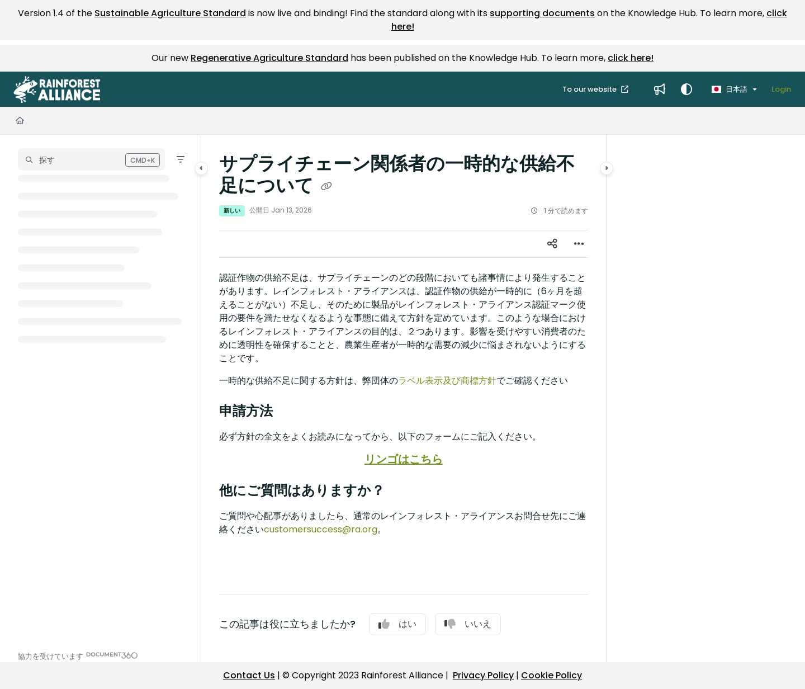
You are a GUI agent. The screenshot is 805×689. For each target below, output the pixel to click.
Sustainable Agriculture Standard (170, 13)
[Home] (20, 120)
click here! (631, 57)
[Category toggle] (201, 168)
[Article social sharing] (552, 244)
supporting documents (542, 13)
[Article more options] (579, 244)
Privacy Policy (483, 675)
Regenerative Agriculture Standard (269, 57)
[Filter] (180, 159)
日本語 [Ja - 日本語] (729, 89)
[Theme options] (686, 89)
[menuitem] (660, 89)
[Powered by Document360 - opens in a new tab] (78, 655)
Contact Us (249, 675)
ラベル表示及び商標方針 (447, 380)
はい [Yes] (397, 623)
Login (781, 89)
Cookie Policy (551, 675)
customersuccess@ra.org (320, 529)
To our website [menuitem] (590, 89)
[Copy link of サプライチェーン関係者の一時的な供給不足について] (326, 187)
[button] (56, 89)
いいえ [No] (467, 623)
